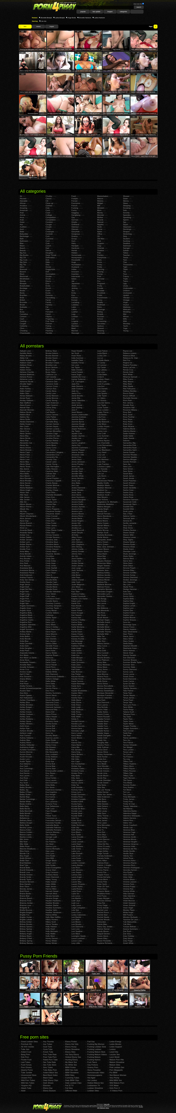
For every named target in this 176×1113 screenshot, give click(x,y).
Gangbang (75, 215)
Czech (48, 246)
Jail (72, 281)
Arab (22, 220)
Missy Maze (102, 667)
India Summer (77, 358)
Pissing (100, 272)
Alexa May (24, 436)
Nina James (102, 820)
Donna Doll (50, 728)
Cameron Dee (51, 382)
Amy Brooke (25, 559)
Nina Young (102, 827)
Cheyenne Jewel (53, 514)
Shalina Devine (129, 530)
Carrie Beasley (52, 443)
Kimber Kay (76, 766)
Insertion (75, 274)
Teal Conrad (128, 731)
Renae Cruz (128, 370)
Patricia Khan (103, 863)
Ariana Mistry (25, 679)
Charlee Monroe (52, 485)
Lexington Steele (78, 936)
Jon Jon (43, 21)
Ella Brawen (51, 747)
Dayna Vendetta (52, 669)
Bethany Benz (26, 820)
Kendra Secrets (78, 726)
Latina (74, 309)
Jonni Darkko (76, 559)
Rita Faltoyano (129, 389)
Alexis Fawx (25, 455)
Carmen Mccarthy (53, 431)
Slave (125, 203)
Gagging (75, 213)
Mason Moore (103, 549)
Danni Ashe (50, 651)
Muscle (100, 220)
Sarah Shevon (129, 483)
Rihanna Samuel (130, 377)
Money (100, 213)
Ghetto (74, 222)
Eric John (50, 776)
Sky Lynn (127, 584)
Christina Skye (52, 542)
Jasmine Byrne (77, 422)
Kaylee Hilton (77, 693)
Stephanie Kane (130, 648)
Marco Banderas (104, 516)
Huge (73, 262)
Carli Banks (50, 412)
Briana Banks (25, 894)
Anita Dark (24, 646)
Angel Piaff (24, 596)
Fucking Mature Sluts (96, 1052)
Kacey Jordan (77, 589)
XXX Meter (114, 1085)
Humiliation (76, 265)
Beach (22, 248)
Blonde (23, 281)
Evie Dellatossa (52, 806)
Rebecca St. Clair (130, 358)
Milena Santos (103, 643)
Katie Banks (76, 651)
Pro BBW (113, 1073)
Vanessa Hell (128, 835)
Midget (100, 203)
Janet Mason (76, 412)
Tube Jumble (26, 1073)
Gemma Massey (52, 832)
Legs (73, 314)
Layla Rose (76, 891)
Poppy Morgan (103, 898)
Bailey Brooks (25, 787)
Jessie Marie (76, 518)
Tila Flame (127, 780)
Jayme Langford (78, 443)
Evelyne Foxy (51, 804)
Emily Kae (50, 761)
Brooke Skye (51, 360)
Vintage (126, 300)
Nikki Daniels (102, 804)
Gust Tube (47, 1047)
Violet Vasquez (129, 903)
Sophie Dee (128, 610)
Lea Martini (76, 898)
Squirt (125, 224)
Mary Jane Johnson (105, 547)
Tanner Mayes (129, 695)
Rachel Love (102, 910)
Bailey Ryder (25, 794)
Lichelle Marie (103, 360)
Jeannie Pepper (78, 450)
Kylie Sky (75, 827)
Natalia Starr (102, 724)
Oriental (100, 248)
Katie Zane (76, 665)
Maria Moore (102, 521)
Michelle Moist (103, 627)
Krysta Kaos (76, 804)
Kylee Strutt (76, 820)
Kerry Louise (76, 733)
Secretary (101, 324)
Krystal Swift (76, 816)
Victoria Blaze (129, 879)
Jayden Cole (76, 433)
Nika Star (101, 787)
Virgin (125, 302)
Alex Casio (24, 426)
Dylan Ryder (51, 740)
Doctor (48, 267)
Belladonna (24, 818)
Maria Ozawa (102, 523)
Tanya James (128, 698)
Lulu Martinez (103, 459)
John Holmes (76, 542)
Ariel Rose (24, 684)
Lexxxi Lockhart (78, 938)
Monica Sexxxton (104, 688)
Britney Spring (26, 929)
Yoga (125, 328)
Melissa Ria (102, 582)
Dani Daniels (51, 639)
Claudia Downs (52, 584)
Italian (73, 279)
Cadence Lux (51, 374)
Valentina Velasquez (131, 816)
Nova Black (102, 837)
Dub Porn (25, 1057)
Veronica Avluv (129, 861)
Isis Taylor (75, 367)
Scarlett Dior (128, 507)
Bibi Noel (23, 842)
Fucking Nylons (93, 1060)
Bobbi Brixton (25, 858)
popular (83, 11)
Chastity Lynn (51, 502)
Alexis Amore (25, 448)
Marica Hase (102, 528)
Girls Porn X (114, 1088)
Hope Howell (76, 351)
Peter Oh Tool (103, 886)
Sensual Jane (129, 518)
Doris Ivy (49, 733)
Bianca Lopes (25, 835)
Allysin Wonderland (28, 516)
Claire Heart (51, 573)
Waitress (126, 307)
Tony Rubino (128, 787)
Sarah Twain (128, 485)
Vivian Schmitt (129, 905)
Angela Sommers (27, 606)
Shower (126, 196)
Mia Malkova (102, 608)
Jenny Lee (75, 481)
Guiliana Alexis (52, 875)
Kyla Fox (75, 818)
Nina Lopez (102, 823)
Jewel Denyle (77, 533)
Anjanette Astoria (27, 653)
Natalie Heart (102, 728)
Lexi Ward (75, 934)
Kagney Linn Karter (79, 599)
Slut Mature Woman (117, 1075)
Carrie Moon (51, 445)
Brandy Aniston (26, 875)
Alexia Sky (24, 445)
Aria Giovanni (25, 676)
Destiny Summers (53, 693)
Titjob (125, 269)
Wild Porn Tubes (28, 1080)
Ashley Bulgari (26, 707)
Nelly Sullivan (103, 747)
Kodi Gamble (76, 787)
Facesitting (50, 298)
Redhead (101, 305)
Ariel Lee (23, 681)
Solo (125, 210)
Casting (23, 321)
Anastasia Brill (26, 568)
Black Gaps (48, 1078)
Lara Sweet (76, 872)
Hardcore (75, 248)
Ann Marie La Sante (28, 658)
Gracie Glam (51, 870)
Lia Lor (100, 358)
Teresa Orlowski (130, 745)
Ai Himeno (24, 386)
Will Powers (128, 915)
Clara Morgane (52, 577)
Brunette (23, 302)
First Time (50, 321)
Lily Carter (101, 367)
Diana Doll (50, 712)
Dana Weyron (51, 634)
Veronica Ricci (129, 865)
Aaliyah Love (25, 351)
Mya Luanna (102, 705)
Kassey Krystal (77, 639)
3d (21, 196)
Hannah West (51, 894)
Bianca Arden (25, 830)
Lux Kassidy (102, 469)
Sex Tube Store (49, 1065)
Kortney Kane (77, 790)
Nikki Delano (102, 806)
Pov (98, 281)
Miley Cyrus (102, 646)
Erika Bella (50, 785)
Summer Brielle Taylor (132, 662)
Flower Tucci (51, 816)
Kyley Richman (77, 825)
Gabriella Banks (52, 825)
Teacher (126, 255)
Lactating (75, 302)
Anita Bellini (25, 636)
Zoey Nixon (128, 938)
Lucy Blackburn (103, 450)
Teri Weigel (127, 747)
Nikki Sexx (101, 813)
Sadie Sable (128, 436)
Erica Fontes (51, 778)
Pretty (99, 286)
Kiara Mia (75, 747)
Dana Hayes (51, 632)
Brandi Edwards (26, 870)
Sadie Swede (128, 438)
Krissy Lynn (76, 792)
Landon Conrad (78, 863)
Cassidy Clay (51, 459)
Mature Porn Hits (116, 1060)
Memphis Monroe (104, 589)
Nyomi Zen (101, 842)
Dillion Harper (51, 717)
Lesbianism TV (93, 1085)
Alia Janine (24, 469)
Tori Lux (126, 792)
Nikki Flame (102, 809)
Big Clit (23, 258)
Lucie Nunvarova (104, 445)
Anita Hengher (26, 648)
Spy (124, 222)
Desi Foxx (50, 691)
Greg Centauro (52, 872)
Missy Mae (101, 662)
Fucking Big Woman (95, 1044)
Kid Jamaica (76, 750)
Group (74, 239)
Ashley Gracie (26, 712)
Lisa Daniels (102, 389)
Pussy (99, 300)
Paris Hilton (102, 861)
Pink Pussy (102, 896)
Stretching (127, 234)
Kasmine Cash (77, 636)
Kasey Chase (77, 634)
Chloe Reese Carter (54, 530)
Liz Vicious (101, 400)
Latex (73, 307)
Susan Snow (128, 676)
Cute (48, 243)
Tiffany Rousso (129, 771)
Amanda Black (26, 530)
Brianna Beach (26, 898)
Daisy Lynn (50, 622)
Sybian (126, 250)
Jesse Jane (76, 492)
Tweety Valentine (130, 806)
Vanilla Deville (129, 851)
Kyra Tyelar (76, 835)
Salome (126, 441)
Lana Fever (76, 858)
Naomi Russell (103, 717)
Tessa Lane (128, 752)
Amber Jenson (26, 540)
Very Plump (114, 1078)
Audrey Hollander (27, 745)
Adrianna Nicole (26, 382)
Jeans (73, 286)
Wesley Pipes (129, 910)
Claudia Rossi (51, 589)
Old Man (100, 239)
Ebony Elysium (49, 1091)
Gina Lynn (50, 853)
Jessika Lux (76, 528)
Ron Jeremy (128, 403)
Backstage (24, 236)
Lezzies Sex (114, 1054)
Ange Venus (25, 584)
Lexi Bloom (76, 922)
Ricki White (128, 374)
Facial (48, 300)
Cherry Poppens (52, 509)
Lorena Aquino (103, 441)
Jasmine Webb (77, 426)
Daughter (49, 253)
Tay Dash (127, 717)
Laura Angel (76, 877)
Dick (47, 260)
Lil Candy (101, 363)
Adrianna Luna (26, 379)
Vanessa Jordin (129, 837)
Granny (74, 236)
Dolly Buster (51, 719)
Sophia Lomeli (129, 606)
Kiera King (75, 752)
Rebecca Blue (129, 356)
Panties (100, 255)
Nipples (100, 224)
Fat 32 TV (69, 1085)
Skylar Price (128, 587)
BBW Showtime (71, 1073)
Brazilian (23, 295)
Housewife (75, 260)
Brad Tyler (24, 865)
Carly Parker (51, 417)
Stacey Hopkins (129, 629)
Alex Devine (25, 429)
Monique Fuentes (104, 695)
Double (49, 276)
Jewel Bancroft (77, 530)
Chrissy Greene (52, 535)
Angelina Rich (26, 622)
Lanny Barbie (77, 865)
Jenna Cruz (76, 457)
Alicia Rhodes (25, 481)
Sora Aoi (126, 622)
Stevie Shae (128, 653)
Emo (48, 283)
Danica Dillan (51, 643)
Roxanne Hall (128, 408)
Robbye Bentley (129, 391)
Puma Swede (103, 908)
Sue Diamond (129, 658)
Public (99, 295)
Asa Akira (24, 693)
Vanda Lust (128, 827)
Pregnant (101, 283)
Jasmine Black (77, 419)
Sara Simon (128, 469)
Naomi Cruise (103, 714)
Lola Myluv (101, 419)
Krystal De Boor (78, 809)
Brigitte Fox (24, 915)
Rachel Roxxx (103, 912)
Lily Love (101, 372)
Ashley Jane (25, 717)
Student (126, 239)
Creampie (50, 232)
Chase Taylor (51, 500)
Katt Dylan (75, 669)
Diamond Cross (52, 702)
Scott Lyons (128, 511)
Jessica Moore (77, 514)
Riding (100, 312)
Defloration (50, 258)
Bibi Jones (24, 839)
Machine (75, 326)
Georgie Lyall (51, 837)
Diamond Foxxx (52, 705)
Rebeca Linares (129, 353)
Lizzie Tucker (102, 408)
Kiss (73, 295)
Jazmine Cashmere (79, 448)
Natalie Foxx (102, 726)
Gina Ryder (50, 856)
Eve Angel (50, 799)
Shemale (101, 333)
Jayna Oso (75, 445)
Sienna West (128, 559)
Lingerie (74, 321)
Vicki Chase (128, 875)
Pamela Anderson (104, 856)
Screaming (101, 321)
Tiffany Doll (127, 761)
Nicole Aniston (103, 769)
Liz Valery (101, 398)
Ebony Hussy (70, 1047)
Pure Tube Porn (49, 1057)
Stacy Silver (128, 639)
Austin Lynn (25, 759)
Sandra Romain (129, 462)
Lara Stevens (77, 870)
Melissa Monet (103, 580)
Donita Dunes (51, 724)
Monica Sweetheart (105, 691)
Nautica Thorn (103, 745)
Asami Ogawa (26, 695)
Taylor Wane (128, 724)
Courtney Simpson (53, 606)
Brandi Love (25, 872)
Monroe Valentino (104, 698)
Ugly (125, 283)
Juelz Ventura (77, 570)
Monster (100, 215)
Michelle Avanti (103, 622)
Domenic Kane (52, 721)
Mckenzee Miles (104, 563)
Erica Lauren (51, 780)
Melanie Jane (103, 570)
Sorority (126, 213)
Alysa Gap (24, 521)
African (23, 203)
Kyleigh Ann (76, 823)
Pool (99, 276)
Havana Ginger (52, 898)
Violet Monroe (129, 901)
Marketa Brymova (104, 535)
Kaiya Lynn (76, 601)
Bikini (22, 267)
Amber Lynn (25, 542)
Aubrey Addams (26, 738)
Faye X (49, 813)
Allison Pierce (25, 507)
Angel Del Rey (26, 589)
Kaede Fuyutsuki (78, 596)
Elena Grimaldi (52, 743)
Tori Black (127, 790)
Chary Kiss (50, 497)
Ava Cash (24, 766)
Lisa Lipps (101, 391)
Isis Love (75, 365)
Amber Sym (25, 547)
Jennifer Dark (77, 471)
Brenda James (26, 889)
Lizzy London (102, 410)
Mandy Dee (102, 511)
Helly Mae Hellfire (53, 917)
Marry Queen (102, 544)
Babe (22, 232)
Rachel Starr (102, 915)
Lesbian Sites (93, 1091)
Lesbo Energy (115, 1042)
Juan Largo (76, 568)
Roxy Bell (127, 412)
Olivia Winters (103, 849)
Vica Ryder (127, 872)
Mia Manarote (103, 610)
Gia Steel (49, 844)
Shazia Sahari (129, 542)
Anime (22, 215)
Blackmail (24, 276)
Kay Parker (76, 674)
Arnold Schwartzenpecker (31, 688)
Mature (100, 199)
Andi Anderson (26, 575)
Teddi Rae (127, 733)
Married (74, 331)
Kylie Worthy (76, 830)
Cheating (23, 331)
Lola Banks (102, 415)
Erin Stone (50, 787)
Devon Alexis (51, 695)
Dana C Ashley (52, 627)
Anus (22, 217)
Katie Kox (75, 655)
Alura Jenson (25, 518)
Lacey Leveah (77, 842)
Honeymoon (76, 258)
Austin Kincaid (26, 757)
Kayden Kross (77, 679)
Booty (22, 293)
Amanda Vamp (26, 533)
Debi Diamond (52, 674)
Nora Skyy (101, 835)
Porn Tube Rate (49, 1054)
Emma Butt (50, 764)
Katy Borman (76, 672)
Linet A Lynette (103, 384)
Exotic (48, 293)
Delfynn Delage (52, 679)
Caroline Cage (52, 433)
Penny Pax (101, 872)
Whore (126, 316)
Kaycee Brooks (77, 676)
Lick (73, 319)
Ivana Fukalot (77, 372)
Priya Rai (101, 903)
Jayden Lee (76, 438)
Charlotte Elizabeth (54, 495)
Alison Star (24, 492)
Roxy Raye (127, 419)
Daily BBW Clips (72, 1080)
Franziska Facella (53, 823)
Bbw (21, 243)
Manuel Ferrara (103, 514)
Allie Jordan (25, 500)
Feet (47, 309)
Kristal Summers (78, 794)
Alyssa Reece (25, 525)
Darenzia (49, 658)
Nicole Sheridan (104, 780)
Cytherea (49, 615)
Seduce (100, 326)
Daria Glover (51, 660)
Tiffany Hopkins (129, 764)
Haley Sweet (51, 882)
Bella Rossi (24, 816)
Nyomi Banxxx (103, 839)
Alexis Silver (25, 464)
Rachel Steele (103, 917)
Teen (125, 260)
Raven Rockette (104, 941)
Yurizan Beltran (129, 927)
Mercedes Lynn (103, 594)
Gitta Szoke (50, 865)
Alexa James (25, 433)
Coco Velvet (51, 594)
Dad (47, 248)
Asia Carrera (25, 735)
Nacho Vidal (102, 710)
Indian (74, 269)
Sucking (126, 241)
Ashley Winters (26, 724)
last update (96, 11)
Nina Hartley (102, 818)
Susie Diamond (129, 679)
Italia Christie (76, 370)
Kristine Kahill (77, 802)
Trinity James (128, 799)
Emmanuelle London (54, 771)
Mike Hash (101, 639)
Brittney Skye (51, 351)
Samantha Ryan (130, 448)
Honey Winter (51, 943)
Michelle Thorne (104, 632)
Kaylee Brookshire (79, 691)
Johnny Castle (77, 549)
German (74, 220)
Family (48, 302)
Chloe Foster (51, 523)
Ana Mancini (25, 566)
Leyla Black (102, 353)
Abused (23, 199)
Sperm (126, 220)
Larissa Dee (76, 875)
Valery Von (127, 823)
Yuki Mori (127, 924)
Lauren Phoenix (78, 884)
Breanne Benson (27, 882)
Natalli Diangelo (104, 735)
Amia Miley (24, 551)
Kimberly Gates (77, 769)
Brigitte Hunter (26, 917)
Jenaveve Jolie (77, 455)
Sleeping (126, 206)
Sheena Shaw (129, 547)
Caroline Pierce (52, 438)
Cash (22, 319)
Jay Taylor (75, 431)
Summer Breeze (130, 660)
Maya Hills (101, 559)
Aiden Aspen (25, 391)
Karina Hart (76, 617)
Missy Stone (102, 669)
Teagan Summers (130, 728)
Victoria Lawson (129, 882)
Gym (73, 241)
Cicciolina (50, 556)
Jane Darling (76, 408)
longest (109, 11)
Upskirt (126, 295)
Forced (74, 201)
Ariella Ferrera (26, 686)
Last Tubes (25, 1062)
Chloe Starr (50, 533)
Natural (100, 222)
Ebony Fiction (71, 1042)
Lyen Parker (102, 471)
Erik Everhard (51, 783)
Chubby (49, 196)
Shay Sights (128, 540)
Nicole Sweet (102, 783)
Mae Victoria (102, 500)
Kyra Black (75, 832)
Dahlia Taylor (51, 617)
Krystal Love (76, 811)
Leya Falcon (102, 351)
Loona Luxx (102, 431)
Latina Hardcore (99, 18)
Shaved (100, 328)
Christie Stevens (52, 537)
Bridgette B (24, 908)
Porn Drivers (26, 1067)
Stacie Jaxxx (128, 636)
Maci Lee (101, 478)
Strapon (126, 232)
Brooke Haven (52, 358)
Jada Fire (75, 384)
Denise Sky (50, 686)
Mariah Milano (103, 525)
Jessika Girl (76, 525)
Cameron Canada (53, 379)
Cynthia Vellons (52, 613)
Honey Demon (52, 938)
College (49, 215)
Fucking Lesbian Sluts (96, 1047)
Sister (125, 199)
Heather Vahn (51, 910)
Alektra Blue (25, 415)
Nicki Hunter (102, 757)
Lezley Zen (102, 356)
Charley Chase (52, 490)
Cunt (48, 241)
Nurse (99, 229)
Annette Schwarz (27, 667)
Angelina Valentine (28, 625)
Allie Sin (23, 502)
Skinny (126, 201)
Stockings (127, 229)
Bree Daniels (25, 884)
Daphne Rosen (52, 655)
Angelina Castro (26, 620)
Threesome (128, 265)
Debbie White (51, 672)
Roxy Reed (127, 422)
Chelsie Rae (51, 504)
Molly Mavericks (104, 679)
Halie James (51, 886)
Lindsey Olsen (103, 379)
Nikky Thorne (102, 816)
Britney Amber (26, 922)
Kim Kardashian (78, 764)
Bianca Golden (26, 832)
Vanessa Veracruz (130, 844)
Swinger (126, 248)
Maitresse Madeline (105, 504)
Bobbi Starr (24, 861)
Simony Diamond (130, 577)
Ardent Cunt (26, 1052)
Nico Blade (101, 764)
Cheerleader (25, 333)
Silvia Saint (127, 563)
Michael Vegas (103, 620)
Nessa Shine (102, 752)
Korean (74, 300)
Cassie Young (51, 464)
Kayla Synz (76, 686)
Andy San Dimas (27, 580)
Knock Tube (48, 1052)
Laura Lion (75, 879)
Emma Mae (50, 766)
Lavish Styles (77, 886)
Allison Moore (25, 504)
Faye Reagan (51, 811)
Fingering (50, 319)
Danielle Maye (52, 648)
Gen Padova (51, 835)
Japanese (75, 283)
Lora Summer (103, 436)
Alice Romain (25, 478)
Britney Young (26, 931)
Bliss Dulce (24, 851)
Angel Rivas (25, 601)
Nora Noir (101, 832)
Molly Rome (102, 681)
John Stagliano (77, 544)
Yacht (125, 326)
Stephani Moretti (130, 646)
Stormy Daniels (129, 655)
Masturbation (102, 196)
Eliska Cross (51, 745)
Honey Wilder (51, 941)
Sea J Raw (127, 514)
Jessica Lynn (76, 511)
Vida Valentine (129, 896)
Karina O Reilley (78, 620)
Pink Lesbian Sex (116, 1067)
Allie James (25, 497)
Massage (75, 333)
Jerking (74, 288)
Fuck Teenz (92, 1062)
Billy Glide (24, 844)
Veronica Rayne (129, 863)
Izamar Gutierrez (78, 379)
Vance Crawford (130, 825)
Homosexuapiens (94, 1075)
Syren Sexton (128, 686)
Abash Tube (26, 1088)
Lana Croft (75, 856)
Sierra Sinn (127, 561)
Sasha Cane (128, 490)
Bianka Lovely (26, 837)
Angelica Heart (26, 617)
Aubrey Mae (25, 740)
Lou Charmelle (103, 443)
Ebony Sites (70, 1052)
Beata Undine (25, 804)
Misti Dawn (102, 672)
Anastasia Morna (27, 570)
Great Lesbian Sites (29, 1042)
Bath (22, 239)
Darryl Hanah (51, 665)
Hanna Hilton (51, 889)
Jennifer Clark (77, 469)
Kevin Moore (76, 738)
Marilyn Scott (102, 533)
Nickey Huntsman (104, 754)
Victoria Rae (128, 889)
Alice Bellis (24, 474)
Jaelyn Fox (76, 393)
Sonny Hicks (128, 596)
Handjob (74, 246)
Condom (49, 222)
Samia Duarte (129, 452)
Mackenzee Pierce (105, 481)
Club (48, 208)
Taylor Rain (128, 719)
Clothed (49, 206)
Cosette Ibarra (52, 601)
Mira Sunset (102, 655)
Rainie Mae (102, 924)
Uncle (125, 286)
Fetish (48, 314)
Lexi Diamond (77, 927)
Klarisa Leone (77, 783)
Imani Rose (76, 356)
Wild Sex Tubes (27, 1083)
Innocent (75, 272)
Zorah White (128, 943)
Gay (73, 217)
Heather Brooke (52, 903)
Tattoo (125, 253)
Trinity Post (127, 802)
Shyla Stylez (128, 556)
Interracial (75, 276)
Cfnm (22, 328)
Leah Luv (75, 903)
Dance (48, 250)
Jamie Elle (75, 398)
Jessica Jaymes (78, 507)
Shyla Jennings (129, 554)
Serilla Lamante (129, 523)
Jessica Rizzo (77, 516)
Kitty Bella (75, 776)
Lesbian (74, 316)
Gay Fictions (92, 1065)
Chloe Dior (50, 521)
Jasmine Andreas (78, 417)
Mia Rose (101, 613)
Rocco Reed (128, 393)
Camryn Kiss (51, 389)
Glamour (75, 227)
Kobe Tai (75, 785)
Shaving (100, 331)
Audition (23, 227)
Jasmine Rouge (78, 424)
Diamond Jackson (53, 707)
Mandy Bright (102, 509)
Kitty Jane (75, 778)
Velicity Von (128, 856)
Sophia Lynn (128, 608)
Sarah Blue (127, 474)
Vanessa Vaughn (130, 842)
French (74, 206)
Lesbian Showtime (95, 1088)
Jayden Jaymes (78, 436)
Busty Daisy (51, 372)
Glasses (74, 229)
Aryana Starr (25, 691)
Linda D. (100, 377)
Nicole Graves (103, 771)
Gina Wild (50, 858)
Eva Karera (50, 797)
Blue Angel (24, 856)
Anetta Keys (25, 582)
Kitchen (74, 298)
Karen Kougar (77, 613)
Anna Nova (24, 660)
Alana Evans (25, 405)
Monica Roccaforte (105, 686)
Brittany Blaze (26, 936)
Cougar (49, 224)
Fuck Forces (26, 1065)
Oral (99, 241)
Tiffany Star (128, 773)
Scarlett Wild (128, 509)
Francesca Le (51, 818)
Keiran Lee (76, 695)
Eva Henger (51, 794)
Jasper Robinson (78, 429)
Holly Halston (51, 927)
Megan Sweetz (103, 566)
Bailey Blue (24, 785)
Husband (75, 267)
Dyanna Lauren (52, 738)
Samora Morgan (130, 459)
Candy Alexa (51, 391)
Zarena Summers (130, 929)
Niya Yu (100, 830)
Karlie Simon (76, 629)
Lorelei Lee (102, 438)
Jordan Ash (76, 561)
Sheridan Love (129, 551)
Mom (99, 210)
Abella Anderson (27, 360)
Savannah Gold (129, 502)
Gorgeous (75, 234)
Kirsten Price (76, 773)
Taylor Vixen (128, 721)
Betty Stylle (24, 825)
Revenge (101, 309)
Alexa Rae (24, 441)
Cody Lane (50, 596)
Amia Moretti (25, 554)
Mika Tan (101, 636)
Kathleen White (77, 646)
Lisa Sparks (102, 393)
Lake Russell (76, 853)
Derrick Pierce (52, 688)
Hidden (74, 253)
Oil (98, 236)
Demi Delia (50, 684)
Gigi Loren (50, 851)
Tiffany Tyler (128, 776)
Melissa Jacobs (103, 575)
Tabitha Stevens (130, 688)
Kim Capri (75, 761)
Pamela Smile (103, 858)
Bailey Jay (24, 790)
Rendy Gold (128, 372)
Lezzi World (114, 1057)
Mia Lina (100, 606)
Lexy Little (75, 943)
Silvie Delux (128, 566)
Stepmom (127, 227)
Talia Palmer (128, 691)
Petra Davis (102, 889)
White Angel (128, 912)
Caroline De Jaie (53, 436)
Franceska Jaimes (53, 820)
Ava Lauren (25, 776)
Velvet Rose (128, 858)
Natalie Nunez (103, 731)
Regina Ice (127, 363)
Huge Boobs (72, 18)
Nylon (99, 232)
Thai (125, 262)
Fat (47, 307)
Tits (124, 272)
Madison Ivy (102, 490)
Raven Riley (102, 938)
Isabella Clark (77, 360)
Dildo (48, 262)
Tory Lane (127, 794)
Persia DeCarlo (103, 877)
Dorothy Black (51, 735)
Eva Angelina (51, 792)
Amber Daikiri (25, 537)
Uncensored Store (28, 1075)
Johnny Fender (77, 551)
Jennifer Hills (76, 474)
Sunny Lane (128, 672)
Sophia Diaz (128, 601)
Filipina (49, 316)
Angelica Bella (26, 613)
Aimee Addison (26, 396)
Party (99, 260)
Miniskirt (100, 208)
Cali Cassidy (51, 377)
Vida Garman (128, 894)
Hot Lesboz (92, 1080)
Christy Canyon (52, 549)
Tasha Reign (128, 710)
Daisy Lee (50, 620)
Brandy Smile (25, 877)
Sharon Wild (128, 535)
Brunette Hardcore (85, 18)
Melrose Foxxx (103, 587)
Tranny (126, 276)
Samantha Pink (129, 445)
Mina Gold (101, 651)
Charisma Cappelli (53, 481)
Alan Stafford (25, 403)
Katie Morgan (77, 658)
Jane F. (74, 410)
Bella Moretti (25, 813)
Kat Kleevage (77, 641)
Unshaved (127, 293)
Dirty (48, 265)
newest (38, 26)
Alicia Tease (25, 485)
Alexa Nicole (25, 438)
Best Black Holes (50, 1075)
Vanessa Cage (129, 832)
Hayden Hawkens (53, 901)
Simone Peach (129, 568)
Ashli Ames (24, 726)
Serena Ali (127, 521)
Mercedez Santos (104, 596)
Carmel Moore (52, 419)
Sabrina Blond (129, 429)
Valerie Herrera (129, 818)
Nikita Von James (104, 794)
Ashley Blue (25, 702)
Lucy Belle (101, 448)
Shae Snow (128, 528)
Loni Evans (102, 429)
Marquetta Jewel (104, 540)
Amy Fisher (24, 561)
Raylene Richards (104, 943)
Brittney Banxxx (26, 943)
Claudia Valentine (53, 592)
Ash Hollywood (26, 698)
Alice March (25, 476)
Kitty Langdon (77, 780)
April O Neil (24, 674)
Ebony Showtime (72, 1049)
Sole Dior (127, 592)
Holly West (50, 936)
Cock (48, 210)
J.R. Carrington (77, 382)
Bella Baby (24, 806)
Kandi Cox (75, 603)
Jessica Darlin (77, 502)
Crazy (48, 229)
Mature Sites (114, 1065)
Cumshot (49, 239)
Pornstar (100, 279)
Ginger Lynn (51, 863)
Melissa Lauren (103, 577)
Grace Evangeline (53, 868)
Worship (126, 324)
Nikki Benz (101, 799)
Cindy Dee (50, 559)
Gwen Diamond (52, 877)
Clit (47, 201)
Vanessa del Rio (130, 849)
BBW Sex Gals (71, 1070)
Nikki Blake (102, 802)
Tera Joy (126, 740)
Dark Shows (48, 1083)
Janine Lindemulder (79, 415)
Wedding (127, 312)
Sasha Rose (128, 495)
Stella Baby (128, 643)
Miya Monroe (102, 674)
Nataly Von (101, 740)
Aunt (22, 229)
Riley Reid (127, 384)
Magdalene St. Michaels (107, 502)
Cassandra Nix (52, 457)
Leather (74, 312)
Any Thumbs (48, 1042)
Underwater (128, 288)
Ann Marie (24, 655)
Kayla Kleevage (78, 684)
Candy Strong (51, 400)
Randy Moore (103, 931)
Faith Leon (50, 809)
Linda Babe (102, 374)
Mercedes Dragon (104, 592)
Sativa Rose (128, 497)
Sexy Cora (127, 525)
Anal (22, 213)
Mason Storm (103, 551)
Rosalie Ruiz (128, 405)
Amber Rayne (25, 544)
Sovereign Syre (129, 625)
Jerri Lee (75, 485)
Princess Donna (104, 901)
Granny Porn (92, 1067)
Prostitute (101, 293)
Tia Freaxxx (128, 757)
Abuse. (107, 1108)
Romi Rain (127, 400)
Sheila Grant (128, 549)
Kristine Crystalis (78, 799)
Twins (125, 281)
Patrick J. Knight (104, 865)
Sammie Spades (130, 457)
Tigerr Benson (129, 778)
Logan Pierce (102, 412)
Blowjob (23, 283)
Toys (125, 274)
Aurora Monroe (26, 752)
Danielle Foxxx (52, 646)
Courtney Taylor (52, 608)
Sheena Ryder (129, 544)
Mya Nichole (102, 707)
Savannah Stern (130, 504)
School (100, 319)
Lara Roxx (75, 868)
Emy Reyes (50, 773)
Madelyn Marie (103, 485)
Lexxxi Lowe (76, 941)
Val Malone (127, 809)
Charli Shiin (50, 492)
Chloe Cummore (52, 518)
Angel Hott (24, 592)
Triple (125, 279)
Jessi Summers (77, 497)
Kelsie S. (75, 719)
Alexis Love (25, 459)
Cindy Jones (51, 566)
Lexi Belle (75, 920)
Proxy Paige (102, 905)
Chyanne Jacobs (53, 554)
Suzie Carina (128, 681)
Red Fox (126, 360)
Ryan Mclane (128, 426)
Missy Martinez (103, 665)
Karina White (76, 625)
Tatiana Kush (128, 712)
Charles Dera (51, 488)
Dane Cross (51, 636)
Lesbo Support (115, 1047)
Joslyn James (77, 566)
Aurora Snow (25, 754)
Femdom (49, 312)
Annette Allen (25, 665)
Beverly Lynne (26, 827)
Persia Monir (102, 879)
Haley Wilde (51, 884)
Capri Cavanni (52, 405)
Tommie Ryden (129, 785)
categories (123, 11)
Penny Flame (102, 870)
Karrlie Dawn (76, 632)
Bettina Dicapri (26, 823)
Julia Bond (75, 575)
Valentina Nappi (129, 813)
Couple (49, 227)
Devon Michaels (52, 700)
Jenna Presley (77, 464)
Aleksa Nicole (25, 412)
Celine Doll (50, 476)
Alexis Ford (24, 457)
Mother (100, 217)
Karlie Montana (77, 627)
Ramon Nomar (103, 929)
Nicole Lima (102, 773)
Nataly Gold (102, 738)
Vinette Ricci (128, 898)
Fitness (49, 328)
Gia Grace (50, 839)
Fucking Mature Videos (97, 1054)
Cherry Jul (50, 507)
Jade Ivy (74, 391)
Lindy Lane (102, 382)
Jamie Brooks (77, 396)
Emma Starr (51, 769)
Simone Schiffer (129, 573)
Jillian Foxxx (76, 537)
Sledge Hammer (130, 589)
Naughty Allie (102, 743)
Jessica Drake (77, 504)
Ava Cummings (26, 769)
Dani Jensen (51, 641)
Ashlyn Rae (25, 728)
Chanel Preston (52, 478)
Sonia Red (127, 594)
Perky (99, 265)
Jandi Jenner (76, 405)
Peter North (102, 884)
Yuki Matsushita (129, 922)
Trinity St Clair (129, 804)
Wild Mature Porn (116, 1083)
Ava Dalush (25, 771)
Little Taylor (102, 396)
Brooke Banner (52, 356)
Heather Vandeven (53, 912)
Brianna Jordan (26, 903)
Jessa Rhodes (77, 490)
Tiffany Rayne (129, 769)
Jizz (73, 291)
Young (125, 331)
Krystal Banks (77, 806)
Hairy (73, 243)
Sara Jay (127, 464)
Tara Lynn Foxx (129, 705)
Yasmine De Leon (130, 920)
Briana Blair (25, 896)
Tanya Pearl (128, 700)
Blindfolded (24, 279)
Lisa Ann (100, 386)
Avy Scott (24, 783)
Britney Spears (26, 927)
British (22, 300)
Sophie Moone (129, 617)
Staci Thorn (128, 634)
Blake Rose (25, 846)
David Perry (51, 667)
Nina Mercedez (103, 825)
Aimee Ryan (25, 398)
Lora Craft (101, 433)
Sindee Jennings (130, 580)
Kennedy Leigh (77, 731)
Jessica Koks (76, 509)
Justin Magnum (77, 584)
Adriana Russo (26, 377)
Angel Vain (24, 603)
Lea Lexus (75, 896)
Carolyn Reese (52, 441)
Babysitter (24, 234)
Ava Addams (25, 764)
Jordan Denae (77, 563)
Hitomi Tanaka (52, 924)
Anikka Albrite (25, 632)
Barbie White (25, 802)
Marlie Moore (102, 537)
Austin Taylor (25, 761)
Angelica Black (26, 615)
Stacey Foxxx (128, 627)
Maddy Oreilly (103, 483)
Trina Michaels (129, 797)
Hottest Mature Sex (95, 1083)
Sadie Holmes (129, 433)
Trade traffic (107, 1104)
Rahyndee (101, 922)
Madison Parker (104, 492)
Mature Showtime (116, 1062)
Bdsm (22, 246)
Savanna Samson (130, 500)
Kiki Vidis (75, 759)
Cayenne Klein (52, 471)
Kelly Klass (76, 705)
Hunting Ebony (71, 1060)
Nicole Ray (101, 778)
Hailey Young (51, 879)
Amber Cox (24, 535)
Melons (100, 201)
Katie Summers (77, 662)
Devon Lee (50, 698)
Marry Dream (102, 542)
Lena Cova (76, 912)
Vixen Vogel (128, 908)
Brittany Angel (26, 934)
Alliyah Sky (24, 509)
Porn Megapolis (116, 1070)
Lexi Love (75, 929)
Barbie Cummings (27, 799)
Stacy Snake (128, 641)
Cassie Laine (51, 462)
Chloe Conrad (51, 516)
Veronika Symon (130, 870)
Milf (98, 206)
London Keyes (103, 426)
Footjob (74, 199)
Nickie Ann (101, 759)
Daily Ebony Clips (50, 1080)
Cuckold (49, 234)
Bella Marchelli (26, 811)
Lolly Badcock (103, 422)
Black (22, 274)
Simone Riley (128, 570)
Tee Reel (127, 735)
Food (73, 196)
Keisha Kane (76, 698)
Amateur (23, 206)
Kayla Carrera (77, 681)
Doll (47, 272)
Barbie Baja (25, 797)
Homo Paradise (93, 1070)
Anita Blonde (25, 639)
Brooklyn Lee (51, 365)
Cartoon (23, 316)
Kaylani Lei (76, 688)
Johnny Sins (76, 554)
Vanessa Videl (129, 846)
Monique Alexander (105, 693)
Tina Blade (127, 783)
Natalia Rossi (102, 721)
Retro (99, 307)
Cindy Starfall (51, 568)
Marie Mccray (103, 530)
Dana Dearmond (53, 629)
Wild (125, 321)
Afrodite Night (25, 384)
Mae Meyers (102, 497)
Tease (125, 258)
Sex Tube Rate (49, 1062)
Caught (23, 324)
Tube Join (25, 1049)
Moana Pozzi (102, 676)
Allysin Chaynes (26, 514)
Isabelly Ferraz (77, 363)
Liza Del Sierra (103, 403)
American (24, 210)
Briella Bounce (26, 910)
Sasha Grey (128, 492)
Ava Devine (25, 773)
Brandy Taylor (25, 879)
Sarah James (128, 476)
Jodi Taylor (75, 540)
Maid (73, 328)
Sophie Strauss (129, 620)
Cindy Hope (51, 563)
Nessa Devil (102, 750)
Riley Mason (128, 382)
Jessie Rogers (77, 521)
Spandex (127, 215)
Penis (99, 262)
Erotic (48, 286)
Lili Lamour (102, 365)
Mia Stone (101, 615)
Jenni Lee (75, 466)
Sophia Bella (128, 599)
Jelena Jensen (77, 452)
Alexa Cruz (24, 431)
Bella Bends (25, 809)
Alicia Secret (25, 483)
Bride (22, 298)
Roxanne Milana (130, 410)
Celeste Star (51, 474)
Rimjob (100, 314)
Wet (124, 314)
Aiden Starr (24, 393)
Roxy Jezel (127, 415)
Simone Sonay (129, 575)
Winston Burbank (130, 917)
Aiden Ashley (25, 389)
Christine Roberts (53, 547)
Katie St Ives (76, 660)
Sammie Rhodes (130, 455)
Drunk (48, 279)
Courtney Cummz (53, 603)
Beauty (23, 250)
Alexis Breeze (25, 450)
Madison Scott (103, 495)
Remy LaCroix (129, 367)
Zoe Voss (127, 934)
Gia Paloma (51, 842)
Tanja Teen (127, 693)
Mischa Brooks (103, 658)
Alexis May (24, 462)
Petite (99, 267)
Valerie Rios (128, 820)
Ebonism (47, 1085)
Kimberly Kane (77, 771)
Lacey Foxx (76, 839)
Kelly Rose (75, 712)
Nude (99, 227)
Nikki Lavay (102, 811)
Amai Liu (23, 528)
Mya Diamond (103, 702)
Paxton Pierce (103, 868)
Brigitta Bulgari (26, 912)
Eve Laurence (51, 802)
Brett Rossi (24, 891)
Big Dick (23, 262)
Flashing (49, 331)
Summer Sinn (129, 665)
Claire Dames (51, 570)
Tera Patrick (128, 743)
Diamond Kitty (51, 710)
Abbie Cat (24, 358)
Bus (21, 309)
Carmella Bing (52, 422)
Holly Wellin (51, 934)
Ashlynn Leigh (26, 733)
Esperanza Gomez (53, 790)
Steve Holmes (129, 651)
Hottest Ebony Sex (73, 1057)
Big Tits (23, 265)
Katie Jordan (76, 653)
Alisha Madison (26, 488)
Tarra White (128, 707)
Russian (100, 316)
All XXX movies (27, 1047)
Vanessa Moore (129, 839)
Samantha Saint (130, 450)
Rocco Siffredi (129, 396)
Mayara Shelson (104, 561)
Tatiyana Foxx (129, 714)
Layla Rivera (76, 889)
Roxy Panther (129, 417)
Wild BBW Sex (115, 1080)
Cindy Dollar (51, 561)
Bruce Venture (52, 367)
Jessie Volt (75, 523)
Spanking (127, 217)
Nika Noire (101, 785)
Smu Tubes (48, 1067)
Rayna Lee (127, 351)
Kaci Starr (75, 592)
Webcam (127, 309)
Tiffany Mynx (128, 766)
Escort (48, 288)
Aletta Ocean (25, 424)
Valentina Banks (130, 811)
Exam (48, 291)
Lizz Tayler (101, 405)
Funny (74, 210)
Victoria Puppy (129, 886)
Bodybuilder (25, 286)
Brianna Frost (25, 901)
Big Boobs (24, 255)
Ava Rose (24, 778)
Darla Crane (51, 662)
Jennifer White (77, 476)
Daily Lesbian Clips (73, 1083)
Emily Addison (52, 757)
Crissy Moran (51, 610)
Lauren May (76, 882)
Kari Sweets (76, 615)
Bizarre (23, 272)
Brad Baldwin (25, 863)
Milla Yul (100, 648)
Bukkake (23, 307)
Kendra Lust (76, 724)
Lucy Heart (101, 452)
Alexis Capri (25, 452)
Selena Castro (129, 516)
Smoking (126, 208)
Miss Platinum (103, 660)
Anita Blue (24, 641)
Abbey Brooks (26, 356)
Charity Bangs (52, 483)
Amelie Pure (25, 549)
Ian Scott (75, 353)
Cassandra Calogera (54, 452)
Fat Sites (69, 1088)
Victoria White (129, 891)
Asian (22, 222)
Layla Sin (75, 894)
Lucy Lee (101, 455)
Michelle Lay (102, 625)
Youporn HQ (26, 1085)
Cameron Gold (52, 384)
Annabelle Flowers (27, 662)
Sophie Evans (129, 613)
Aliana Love (25, 471)
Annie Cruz (24, 669)
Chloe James (51, 525)
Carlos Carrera (52, 415)
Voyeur (126, 305)
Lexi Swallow (76, 931)
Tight (125, 267)
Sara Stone (128, 471)
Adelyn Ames (25, 370)
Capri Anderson (52, 403)
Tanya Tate (127, 702)
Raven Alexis (102, 936)
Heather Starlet (52, 905)
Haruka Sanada (52, 896)
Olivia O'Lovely (103, 846)
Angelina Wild (25, 627)
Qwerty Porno (27, 1070)
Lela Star (75, 910)
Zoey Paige (128, 941)
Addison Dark (25, 363)
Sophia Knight (129, 603)
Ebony (48, 281)
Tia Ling (126, 759)
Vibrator (126, 298)
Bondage (23, 288)
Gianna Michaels (53, 849)
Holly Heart (50, 929)
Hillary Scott (51, 922)
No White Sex (71, 1065)
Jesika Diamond (78, 488)
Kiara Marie (76, 745)
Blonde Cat (24, 853)
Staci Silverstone (130, 632)
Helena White (51, 915)
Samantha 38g (129, 443)
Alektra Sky (24, 417)
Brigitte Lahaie (26, 920)
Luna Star (101, 462)
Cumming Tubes (72, 1078)
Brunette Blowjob (46, 18)
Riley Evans (128, 379)
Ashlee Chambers (27, 700)
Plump (100, 274)
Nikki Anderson (103, 797)
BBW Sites (69, 1075)
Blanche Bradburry (28, 849)
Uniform (126, 291)
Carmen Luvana (52, 429)
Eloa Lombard (51, 754)
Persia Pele (102, 882)
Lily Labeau (102, 370)
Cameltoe (24, 314)
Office (99, 234)
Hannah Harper (52, 891)
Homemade (76, 255)
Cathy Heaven (52, 469)
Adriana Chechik (27, 372)
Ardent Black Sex (50, 1073)
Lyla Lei (100, 474)
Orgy (99, 246)
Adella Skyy (25, 367)
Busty (22, 312)
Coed (48, 213)
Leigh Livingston (78, 908)
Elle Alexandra (52, 752)
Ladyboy (75, 305)
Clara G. (49, 575)
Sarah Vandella (129, 488)
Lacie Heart (76, 844)
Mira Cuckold (102, 653)
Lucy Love (101, 457)
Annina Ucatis (26, 672)
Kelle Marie (76, 700)
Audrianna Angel (27, 747)
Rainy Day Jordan (104, 927)
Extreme (49, 295)
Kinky (73, 293)
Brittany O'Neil (26, 938)
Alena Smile (25, 419)
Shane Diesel (128, 533)
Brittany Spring (26, 941)
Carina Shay (51, 408)
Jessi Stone (76, 495)
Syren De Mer (129, 684)
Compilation (51, 220)
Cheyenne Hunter (53, 511)
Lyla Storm (101, 476)
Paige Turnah (103, 853)
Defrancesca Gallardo (55, 676)
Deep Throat (51, 255)
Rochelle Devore (130, 398)
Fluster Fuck (26, 1060)
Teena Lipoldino (129, 738)
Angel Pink (24, 599)
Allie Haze (24, 495)
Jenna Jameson (78, 462)
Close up (49, 203)
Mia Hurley (101, 601)
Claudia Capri (51, 582)
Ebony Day (47, 1088)
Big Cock (23, 260)
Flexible (49, 333)
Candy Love (51, 393)
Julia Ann (75, 573)
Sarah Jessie (128, 478)
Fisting (48, 326)
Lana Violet (76, 861)
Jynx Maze (75, 587)
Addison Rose (26, 365)
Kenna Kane (76, 728)
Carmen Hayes (52, 426)
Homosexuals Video (95, 1073)
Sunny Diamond (130, 669)
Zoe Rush (127, 931)
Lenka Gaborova (78, 915)
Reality (100, 302)
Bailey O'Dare (25, 792)
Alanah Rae (25, 408)
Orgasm (100, 243)
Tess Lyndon (128, 750)
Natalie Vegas (103, 733)
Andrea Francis (26, 577)
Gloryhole (75, 232)
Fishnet (49, 324)
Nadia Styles (102, 712)
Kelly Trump (76, 714)
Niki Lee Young (103, 790)
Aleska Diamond (27, 422)
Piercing (100, 269)
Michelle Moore (103, 629)
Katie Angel (76, 648)
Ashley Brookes (26, 705)
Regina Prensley (130, 365)
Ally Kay (23, 511)
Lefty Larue (76, 905)
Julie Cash (75, 582)
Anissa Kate (25, 634)
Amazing (23, 208)
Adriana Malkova (27, 374)
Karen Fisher (76, 610)
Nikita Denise (102, 792)
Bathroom (24, 241)
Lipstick (74, 324)
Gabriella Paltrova (53, 827)
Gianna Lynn (51, 846)
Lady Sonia (76, 849)
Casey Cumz (51, 448)
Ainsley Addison (26, 400)
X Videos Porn (116, 1091)
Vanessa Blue (129, 830)
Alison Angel (25, 490)
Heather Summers (53, 908)
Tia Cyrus (127, 754)
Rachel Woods (103, 920)
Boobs (22, 291)
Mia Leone (101, 603)
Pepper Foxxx (103, 875)
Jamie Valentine (78, 400)
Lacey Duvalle (77, 837)
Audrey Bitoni (25, 743)
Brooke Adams (52, 353)
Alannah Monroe (27, 410)
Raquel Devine (103, 934)
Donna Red (50, 731)
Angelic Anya (25, 608)
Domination (50, 274)
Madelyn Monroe (104, 488)
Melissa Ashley (103, 573)
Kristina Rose (77, 797)
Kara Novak (76, 606)
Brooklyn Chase (52, 363)
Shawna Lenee (129, 537)
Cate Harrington (52, 466)
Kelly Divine (76, 702)
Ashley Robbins (26, 719)
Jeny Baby (75, 483)
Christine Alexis (52, 544)
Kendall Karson (77, 721)
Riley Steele (128, 386)
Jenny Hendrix (77, 478)
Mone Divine (102, 684)
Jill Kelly (74, 535)
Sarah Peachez (129, 481)
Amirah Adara (25, 556)
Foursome (75, 203)
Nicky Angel (102, 761)
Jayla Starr (75, 441)
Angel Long (24, 594)
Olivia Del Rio (103, 844)
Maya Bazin (102, 554)
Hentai (74, 250)
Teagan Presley (129, 726)
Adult (23, 1091)
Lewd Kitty (113, 1052)
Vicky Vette (127, 877)
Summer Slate (129, 667)
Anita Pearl (24, 651)
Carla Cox (50, 410)
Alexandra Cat (26, 443)
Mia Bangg (101, 599)
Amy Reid (24, 563)
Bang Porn (25, 1054)
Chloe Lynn (50, 528)
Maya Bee (101, 556)
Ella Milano (50, 750)
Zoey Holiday (128, 936)
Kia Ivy (74, 740)
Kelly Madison (77, 710)
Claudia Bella (51, 580)
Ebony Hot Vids (71, 1044)
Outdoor (100, 250)
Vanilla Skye (128, 853)
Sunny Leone (128, 674)
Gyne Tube (47, 1049)
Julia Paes (75, 577)
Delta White (50, 681)
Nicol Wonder (103, 766)
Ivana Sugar (76, 374)
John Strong (76, 547)
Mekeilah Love (103, 568)
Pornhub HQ (26, 1044)
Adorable (23, 201)
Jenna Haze (76, 459)
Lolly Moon (101, 424)
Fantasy (49, 305)
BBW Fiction (70, 1067)
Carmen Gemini (52, 424)
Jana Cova (75, 403)
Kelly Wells (76, 717)
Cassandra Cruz (52, 455)
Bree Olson (24, 886)
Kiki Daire (75, 757)
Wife (125, 319)
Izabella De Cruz (78, 377)
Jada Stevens (77, 386)
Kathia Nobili (76, 643)
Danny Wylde (51, 653)
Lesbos (112, 1049)
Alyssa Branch (26, 523)
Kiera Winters (77, 754)
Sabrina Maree (129, 431)
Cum (48, 236)
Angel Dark (24, 587)
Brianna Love (25, 905)
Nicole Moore (102, 776)
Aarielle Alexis (26, 353)
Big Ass (23, 253)
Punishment (102, 298)
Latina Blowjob (60, 18)
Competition (51, 217)
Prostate (100, 291)
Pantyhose (101, 258)
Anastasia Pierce (27, 573)
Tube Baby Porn (50, 1070)
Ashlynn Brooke (26, 731)
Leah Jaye (75, 901)
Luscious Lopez (103, 466)
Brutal (22, 305)
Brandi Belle (25, 868)
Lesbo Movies (115, 1044)
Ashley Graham (26, 714)
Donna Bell (50, 726)
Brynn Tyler (50, 370)
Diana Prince (51, 714)
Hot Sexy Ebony (72, 1054)
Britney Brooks (26, 924)
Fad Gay (91, 1042)
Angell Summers (27, 629)
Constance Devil (52, 599)
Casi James (51, 450)
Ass (21, 224)
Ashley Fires (25, 710)
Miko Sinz (101, 641)
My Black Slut (71, 1062)
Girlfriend (75, 224)
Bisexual (23, 269)
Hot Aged (91, 1078)
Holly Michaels (52, 931)
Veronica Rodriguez (131, 868)
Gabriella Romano (53, 830)
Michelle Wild (102, 634)
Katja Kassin (76, 667)
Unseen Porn (26, 1078)
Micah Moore (102, 617)
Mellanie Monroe (104, 584)
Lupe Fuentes (103, 464)
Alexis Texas (25, 466)
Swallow (126, 243)
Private (100, 288)
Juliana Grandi (77, 580)
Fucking (74, 208)
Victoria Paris (128, 884)
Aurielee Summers (27, 750)
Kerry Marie (76, 735)
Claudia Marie (51, 587)
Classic (49, 199)
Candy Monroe (52, 398)
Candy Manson (52, 396)
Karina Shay (76, 622)
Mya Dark (101, 700)
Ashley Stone (25, 721)
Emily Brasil (51, 759)
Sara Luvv (127, 466)
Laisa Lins (75, 851)
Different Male (71, 1091)
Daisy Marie (51, 625)
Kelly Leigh (76, 707)
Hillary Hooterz (52, 920)
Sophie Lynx (128, 615)
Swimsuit (127, 246)
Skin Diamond (129, 582)
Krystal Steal (76, 813)
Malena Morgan (103, 507)
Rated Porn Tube (50, 1060)
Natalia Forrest (103, 719)
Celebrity (23, 326)
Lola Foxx (101, 417)
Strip (125, 236)
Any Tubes (47, 1044)
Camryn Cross (52, 386)
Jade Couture (77, 389)
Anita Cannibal (26, 643)
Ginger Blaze (51, 861)
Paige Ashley (102, 851)
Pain (99, 253)
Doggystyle (50, 269)
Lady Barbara (77, 846)
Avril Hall (23, 780)
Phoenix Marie (103, 891)
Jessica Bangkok (78, 500)
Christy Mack (51, 551)
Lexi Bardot (76, 917)
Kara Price (75, 608)
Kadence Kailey (78, 594)
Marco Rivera (103, 518)
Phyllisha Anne (103, 894)
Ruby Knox (127, 424)
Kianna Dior (76, 743)
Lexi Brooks (76, 924)
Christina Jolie (52, 540)
